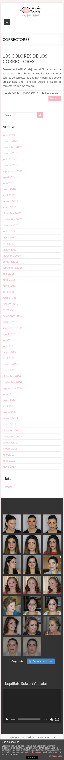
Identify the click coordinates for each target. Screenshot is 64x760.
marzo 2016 (10, 297)
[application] (32, 706)
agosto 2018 (10, 177)
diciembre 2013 (12, 430)
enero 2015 (9, 370)
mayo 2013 (9, 466)
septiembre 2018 (13, 171)
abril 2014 (9, 406)
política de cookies (33, 752)
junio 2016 (9, 279)
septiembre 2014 (13, 388)
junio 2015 (9, 346)
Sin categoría (51, 93)
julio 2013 (8, 454)
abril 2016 (9, 291)
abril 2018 (9, 195)
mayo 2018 (9, 189)
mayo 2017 (9, 237)
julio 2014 (8, 394)
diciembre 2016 (12, 255)
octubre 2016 (10, 261)
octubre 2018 (10, 165)
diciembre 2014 (12, 376)
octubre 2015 (10, 321)
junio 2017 (9, 231)
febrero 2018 (10, 201)
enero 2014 (9, 424)
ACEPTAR (32, 758)
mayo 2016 (9, 285)
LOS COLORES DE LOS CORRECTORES (25, 58)
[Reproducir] (7, 719)
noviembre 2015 (12, 315)
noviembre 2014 (12, 382)
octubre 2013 (10, 442)
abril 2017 (9, 243)
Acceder (7, 486)
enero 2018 (9, 207)
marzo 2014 (10, 412)
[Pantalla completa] (57, 719)
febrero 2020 (10, 140)
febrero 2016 (10, 303)
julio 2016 (8, 273)
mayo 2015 (9, 352)
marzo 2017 (10, 249)
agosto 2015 (10, 333)
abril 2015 (9, 358)
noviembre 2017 (12, 219)
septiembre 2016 (13, 267)
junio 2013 (9, 460)
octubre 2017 (10, 225)
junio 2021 (9, 134)
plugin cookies (55, 756)
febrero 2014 (10, 418)
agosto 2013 (10, 448)
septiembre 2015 (13, 327)
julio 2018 (8, 183)
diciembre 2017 (12, 213)
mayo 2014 (9, 400)
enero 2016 (9, 309)
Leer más (55, 98)
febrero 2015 (10, 364)
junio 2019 (9, 159)
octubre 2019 (10, 153)
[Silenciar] (51, 719)
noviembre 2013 (12, 436)
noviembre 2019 (12, 147)
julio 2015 (8, 339)
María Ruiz (13, 93)
